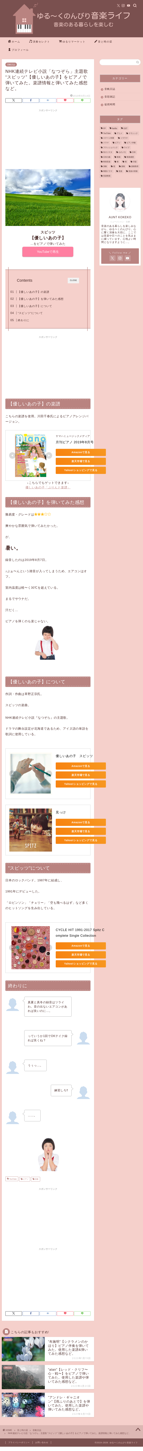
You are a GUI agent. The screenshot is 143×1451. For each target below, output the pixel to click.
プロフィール (18, 50)
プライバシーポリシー (19, 1442)
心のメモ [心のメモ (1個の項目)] (122, 152)
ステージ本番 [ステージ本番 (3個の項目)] (108, 138)
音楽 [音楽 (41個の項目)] (120, 171)
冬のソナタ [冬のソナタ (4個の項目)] (107, 152)
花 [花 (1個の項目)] (114, 166)
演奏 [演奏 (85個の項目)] (105, 166)
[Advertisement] (48, 139)
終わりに (23, 320)
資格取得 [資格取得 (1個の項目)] (134, 166)
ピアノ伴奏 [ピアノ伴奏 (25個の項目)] (131, 143)
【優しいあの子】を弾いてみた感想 (41, 298)
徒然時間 (109, 104)
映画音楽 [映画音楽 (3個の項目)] (106, 162)
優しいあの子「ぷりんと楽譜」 (48, 487)
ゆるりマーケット (72, 41)
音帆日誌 (11, 64)
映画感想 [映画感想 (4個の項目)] (130, 157)
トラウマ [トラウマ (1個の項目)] (124, 138)
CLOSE (73, 280)
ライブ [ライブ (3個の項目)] (126, 147)
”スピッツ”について (30, 313)
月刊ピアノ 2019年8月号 (75, 442)
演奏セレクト (39, 41)
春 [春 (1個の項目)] (118, 162)
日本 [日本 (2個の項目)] (134, 152)
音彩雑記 (109, 96)
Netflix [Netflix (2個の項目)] (114, 129)
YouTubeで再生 (48, 252)
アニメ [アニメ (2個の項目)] (119, 133)
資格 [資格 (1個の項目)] (123, 166)
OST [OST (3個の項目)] (125, 129)
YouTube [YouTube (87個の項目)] (107, 133)
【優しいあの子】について (35, 306)
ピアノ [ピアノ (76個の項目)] (117, 143)
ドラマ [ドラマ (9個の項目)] (106, 143)
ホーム (14, 41)
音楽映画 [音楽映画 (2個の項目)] (106, 176)
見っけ (61, 812)
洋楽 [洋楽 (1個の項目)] (135, 162)
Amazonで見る (81, 452)
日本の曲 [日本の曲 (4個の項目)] (106, 157)
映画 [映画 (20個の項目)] (118, 157)
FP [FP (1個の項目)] (104, 129)
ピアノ (25, 1179)
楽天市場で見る (81, 461)
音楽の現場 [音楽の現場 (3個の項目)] (132, 171)
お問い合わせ (41, 1442)
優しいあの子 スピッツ (74, 756)
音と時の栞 (103, 41)
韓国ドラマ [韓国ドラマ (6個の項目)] (107, 171)
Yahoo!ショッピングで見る (80, 470)
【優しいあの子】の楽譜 (33, 291)
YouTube (13, 1179)
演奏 (36, 1179)
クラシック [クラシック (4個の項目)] (133, 133)
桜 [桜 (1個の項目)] (126, 162)
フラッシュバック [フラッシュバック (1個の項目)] (110, 147)
